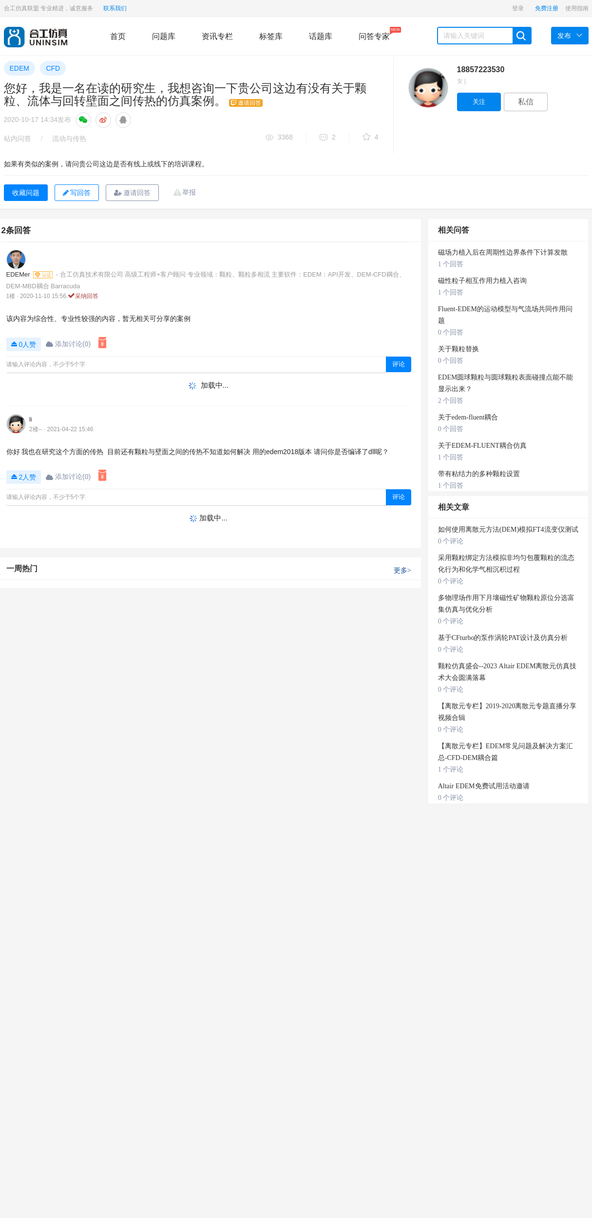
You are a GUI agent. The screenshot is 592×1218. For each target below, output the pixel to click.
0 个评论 (451, 541)
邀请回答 (132, 193)
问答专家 (374, 33)
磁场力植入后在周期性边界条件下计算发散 (503, 252)
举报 (189, 192)
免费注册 (546, 8)
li (30, 419)
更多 (402, 570)
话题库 (320, 36)
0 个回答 (451, 332)
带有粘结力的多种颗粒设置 (479, 474)
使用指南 (577, 8)
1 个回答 (451, 264)
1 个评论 (451, 769)
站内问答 (17, 138)
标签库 (271, 36)
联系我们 (115, 8)
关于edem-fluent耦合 (468, 417)
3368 (279, 137)
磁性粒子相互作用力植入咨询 (482, 280)
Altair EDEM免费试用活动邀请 (484, 786)
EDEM (19, 68)
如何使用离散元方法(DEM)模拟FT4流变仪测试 (508, 529)
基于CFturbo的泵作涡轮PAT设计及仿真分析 (503, 637)
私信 (526, 102)
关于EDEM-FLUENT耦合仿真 (482, 445)
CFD (53, 68)
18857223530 (481, 69)
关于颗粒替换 (458, 349)
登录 (518, 8)
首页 (118, 36)
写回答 (77, 193)
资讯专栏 (217, 36)
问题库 (163, 36)
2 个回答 (451, 400)
